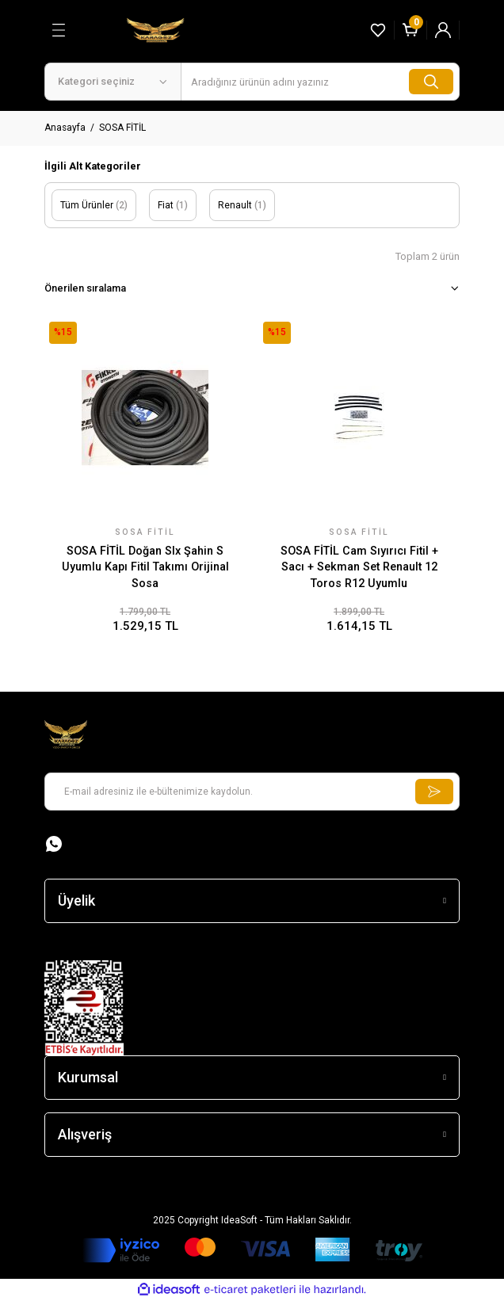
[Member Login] (443, 30)
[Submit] (434, 791)
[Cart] (410, 30)
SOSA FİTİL (122, 127)
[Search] (320, 82)
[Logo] (155, 29)
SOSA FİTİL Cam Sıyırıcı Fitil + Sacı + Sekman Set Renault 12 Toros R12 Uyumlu (359, 567)
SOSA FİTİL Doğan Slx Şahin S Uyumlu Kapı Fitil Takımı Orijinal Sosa (145, 567)
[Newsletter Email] (252, 792)
